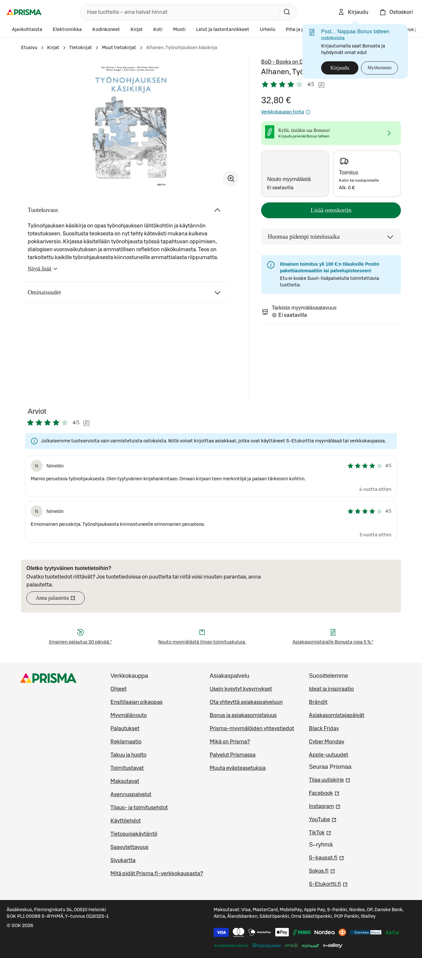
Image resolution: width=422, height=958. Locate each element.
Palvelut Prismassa (233, 755)
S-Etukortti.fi (328, 883)
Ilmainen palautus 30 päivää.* (80, 642)
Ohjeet (118, 689)
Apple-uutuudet (328, 755)
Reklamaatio (125, 741)
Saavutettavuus (129, 847)
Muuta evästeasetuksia (238, 768)
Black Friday (324, 728)
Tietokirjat (80, 47)
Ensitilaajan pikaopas (136, 702)
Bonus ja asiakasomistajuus (243, 715)
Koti (158, 29)
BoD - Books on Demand (290, 62)
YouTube (323, 819)
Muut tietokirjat (119, 47)
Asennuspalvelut (130, 794)
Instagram (325, 805)
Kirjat (137, 29)
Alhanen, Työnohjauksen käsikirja (181, 47)
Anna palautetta (60, 600)
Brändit (318, 702)
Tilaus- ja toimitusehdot (139, 807)
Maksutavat (124, 781)
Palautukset (124, 728)
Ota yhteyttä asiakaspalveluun (246, 702)
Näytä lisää (43, 270)
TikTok (320, 832)
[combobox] (178, 12)
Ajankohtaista (27, 29)
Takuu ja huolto (128, 755)
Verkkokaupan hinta (286, 112)
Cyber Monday (326, 741)
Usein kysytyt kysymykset (241, 689)
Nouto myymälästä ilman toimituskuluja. (202, 642)
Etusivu (29, 47)
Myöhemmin (379, 67)
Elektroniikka (67, 29)
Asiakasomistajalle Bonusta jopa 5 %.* (332, 642)
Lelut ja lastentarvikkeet (222, 29)
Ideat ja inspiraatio (331, 689)
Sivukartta (123, 860)
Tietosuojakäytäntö (133, 834)
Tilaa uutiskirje (329, 779)
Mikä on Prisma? (230, 741)
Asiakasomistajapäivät (336, 715)
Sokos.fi (322, 870)
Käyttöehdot (125, 820)
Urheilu (267, 29)
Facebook (324, 792)
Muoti (179, 29)
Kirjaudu (339, 68)
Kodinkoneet (106, 29)
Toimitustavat (127, 768)
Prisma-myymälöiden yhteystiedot (252, 728)
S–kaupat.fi (326, 857)
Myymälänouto (128, 715)
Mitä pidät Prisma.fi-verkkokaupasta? (156, 873)
